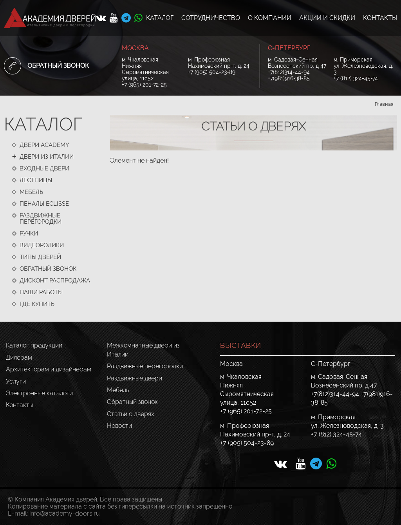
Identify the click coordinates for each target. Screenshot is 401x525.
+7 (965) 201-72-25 (144, 84)
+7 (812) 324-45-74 (356, 78)
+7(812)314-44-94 (289, 72)
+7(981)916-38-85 (289, 78)
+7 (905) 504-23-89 (211, 72)
